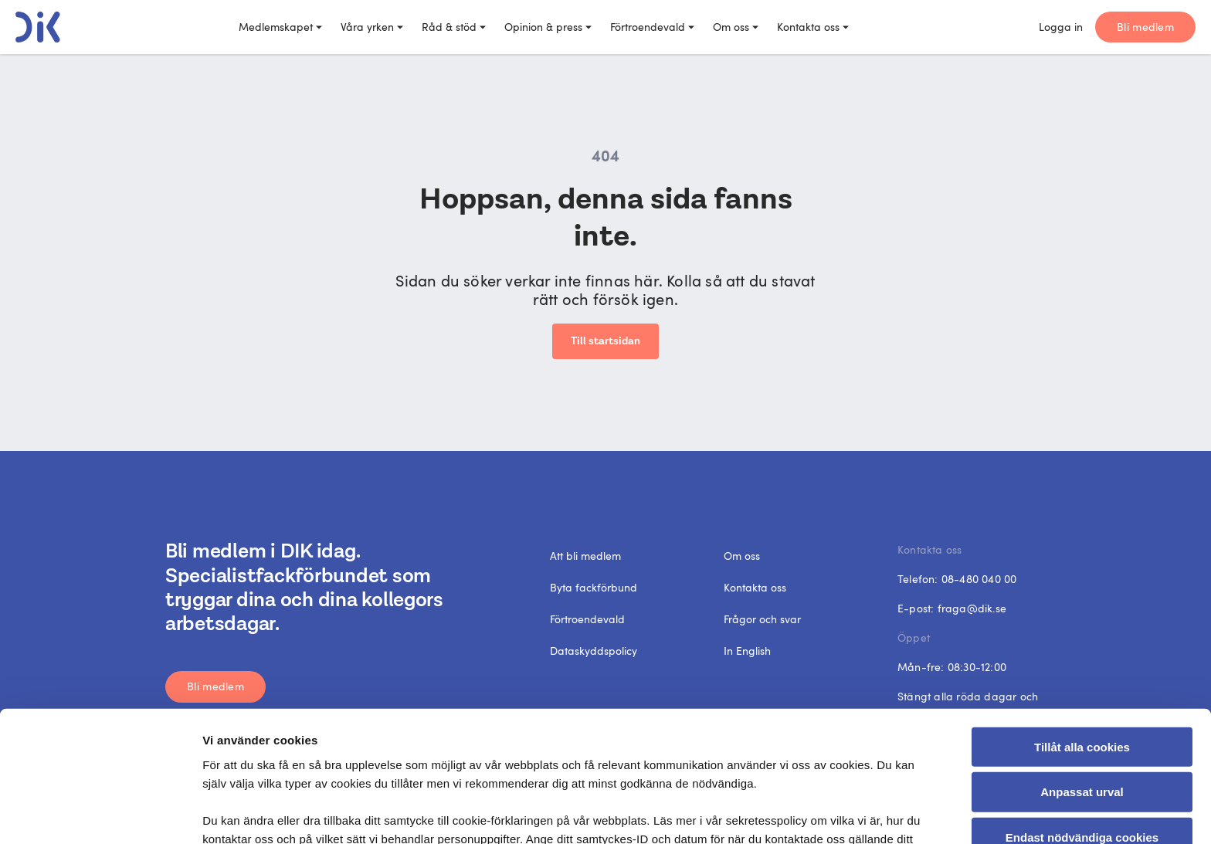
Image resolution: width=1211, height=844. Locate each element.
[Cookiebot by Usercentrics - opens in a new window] (100, 813)
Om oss (735, 26)
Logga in (1061, 26)
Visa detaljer (845, 813)
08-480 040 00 (979, 578)
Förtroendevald (652, 26)
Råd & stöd (454, 26)
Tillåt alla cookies (1082, 652)
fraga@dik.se (972, 608)
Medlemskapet (280, 26)
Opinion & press (548, 26)
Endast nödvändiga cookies (1082, 744)
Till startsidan (605, 341)
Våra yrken (372, 26)
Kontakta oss (813, 26)
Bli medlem (1145, 26)
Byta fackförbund (593, 587)
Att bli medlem (585, 555)
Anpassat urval (1082, 698)
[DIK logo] (37, 27)
